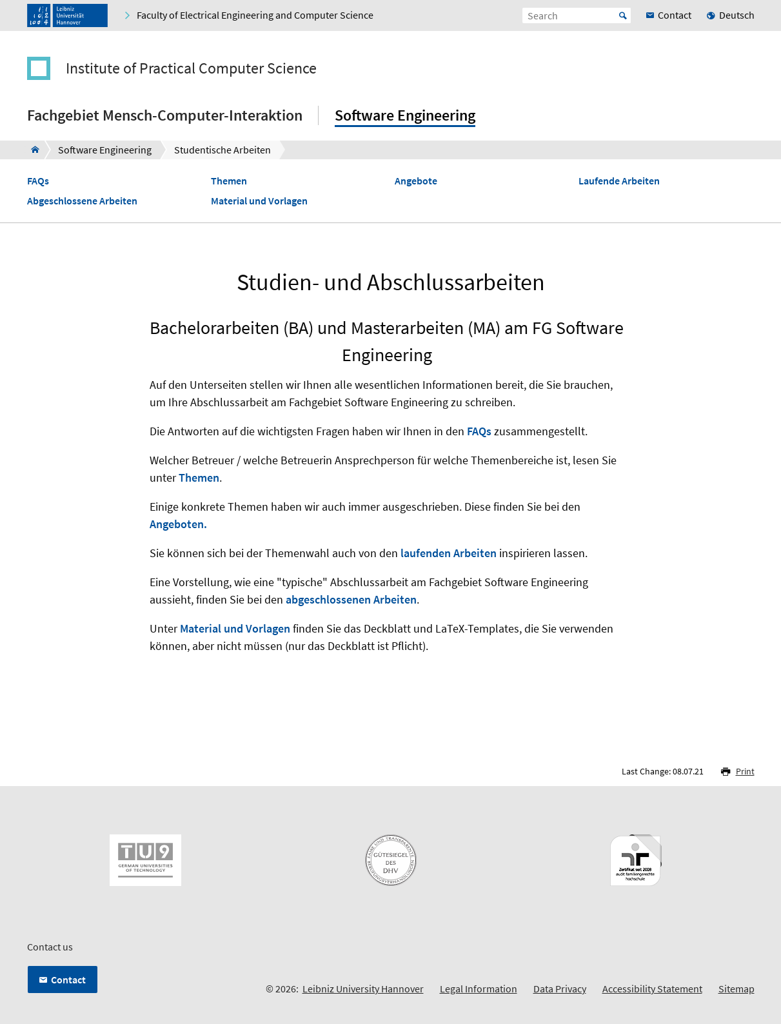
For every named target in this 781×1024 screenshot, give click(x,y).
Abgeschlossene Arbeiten (82, 201)
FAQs (38, 181)
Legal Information (478, 988)
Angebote (416, 181)
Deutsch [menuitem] (737, 14)
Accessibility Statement (652, 988)
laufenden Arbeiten (448, 553)
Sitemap (736, 988)
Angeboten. (178, 524)
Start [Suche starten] (623, 15)
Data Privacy (559, 988)
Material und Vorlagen (259, 201)
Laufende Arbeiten (619, 181)
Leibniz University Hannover (363, 988)
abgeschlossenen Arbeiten (351, 599)
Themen (229, 181)
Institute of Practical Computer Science (191, 68)
